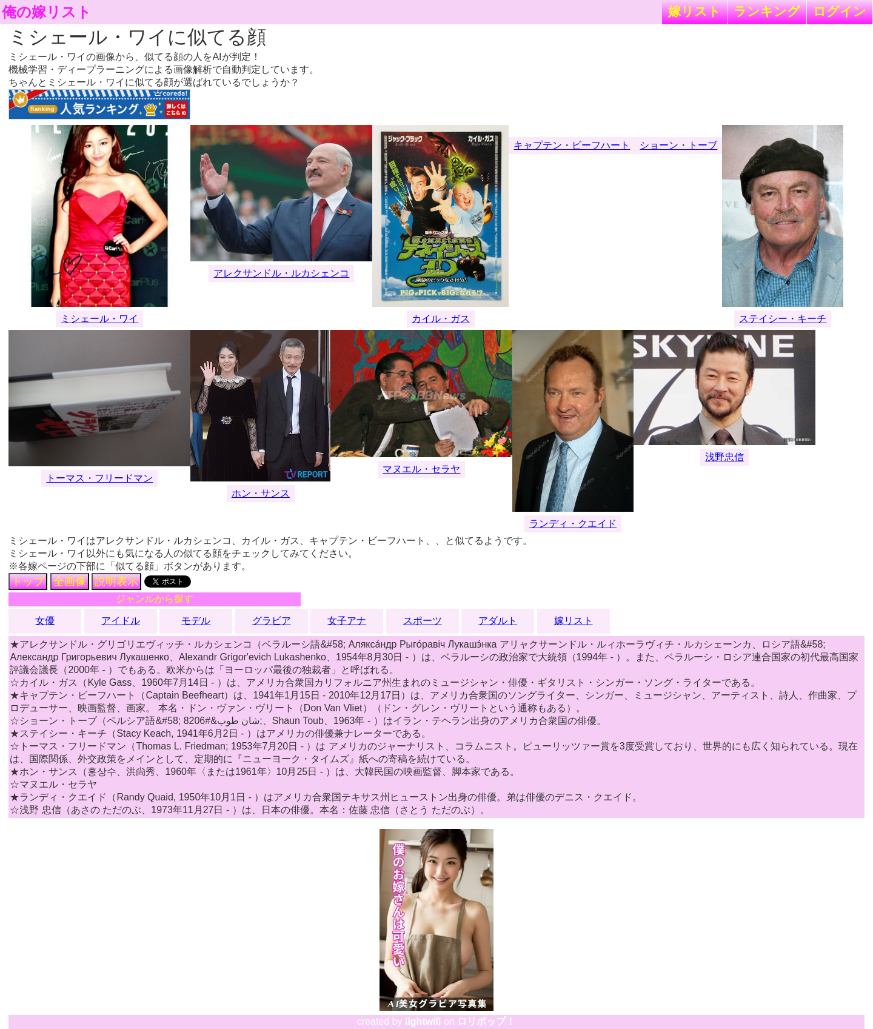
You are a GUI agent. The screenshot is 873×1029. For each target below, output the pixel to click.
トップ (28, 581)
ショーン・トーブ (678, 145)
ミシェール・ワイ (99, 318)
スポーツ (422, 620)
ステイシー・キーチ (782, 318)
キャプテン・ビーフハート (571, 145)
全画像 (69, 581)
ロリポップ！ (486, 1021)
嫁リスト (694, 11)
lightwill (423, 1021)
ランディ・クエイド (573, 523)
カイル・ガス (441, 318)
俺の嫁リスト (47, 12)
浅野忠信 (724, 457)
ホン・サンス (261, 493)
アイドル (120, 620)
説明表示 (116, 581)
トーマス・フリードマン (99, 478)
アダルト (497, 620)
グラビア (271, 620)
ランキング (767, 11)
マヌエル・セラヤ (421, 469)
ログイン (839, 11)
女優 (45, 620)
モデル (195, 620)
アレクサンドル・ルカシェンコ (281, 273)
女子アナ (346, 620)
